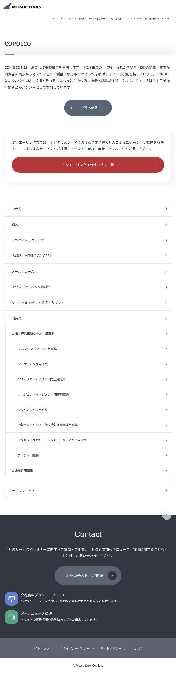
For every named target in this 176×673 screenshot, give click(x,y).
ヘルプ (136, 648)
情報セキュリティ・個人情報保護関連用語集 (48, 425)
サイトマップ (40, 648)
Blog (15, 224)
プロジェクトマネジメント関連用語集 (43, 394)
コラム (16, 208)
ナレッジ (68, 18)
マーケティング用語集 (33, 364)
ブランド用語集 (28, 455)
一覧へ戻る (89, 107)
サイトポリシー (110, 648)
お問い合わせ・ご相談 (84, 575)
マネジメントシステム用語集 (141, 18)
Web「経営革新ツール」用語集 (105, 18)
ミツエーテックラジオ (28, 240)
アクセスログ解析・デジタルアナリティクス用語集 (52, 440)
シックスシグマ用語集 (33, 409)
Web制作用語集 (22, 470)
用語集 (81, 18)
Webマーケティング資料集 (31, 287)
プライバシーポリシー (75, 648)
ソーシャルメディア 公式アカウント (38, 302)
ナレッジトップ (23, 490)
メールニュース (23, 271)
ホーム (55, 18)
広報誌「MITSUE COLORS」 (32, 255)
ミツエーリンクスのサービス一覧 (88, 164)
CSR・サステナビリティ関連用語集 (41, 379)
